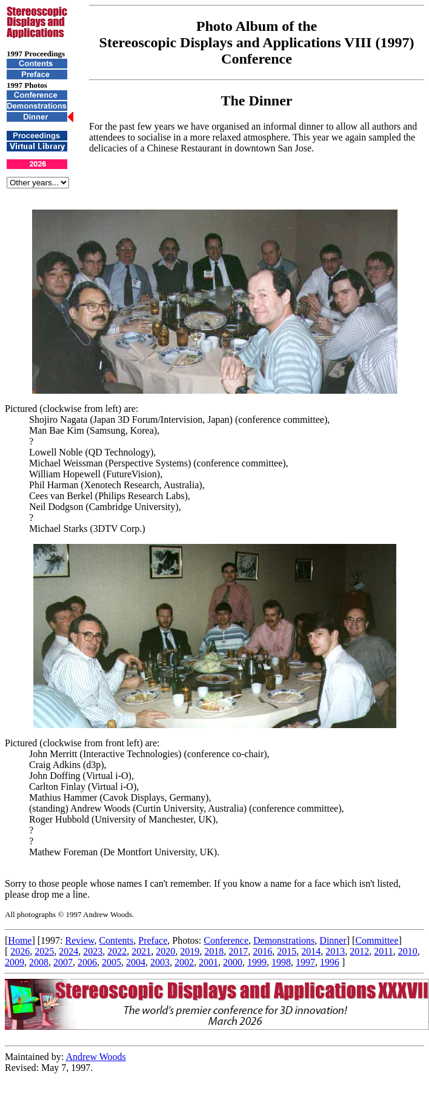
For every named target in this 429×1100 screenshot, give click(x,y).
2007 (63, 962)
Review (80, 940)
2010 (407, 951)
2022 (117, 951)
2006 (87, 962)
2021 (141, 951)
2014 (311, 951)
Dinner (332, 940)
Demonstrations (283, 940)
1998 (281, 962)
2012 (359, 951)
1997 (305, 962)
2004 (135, 962)
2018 (214, 951)
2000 (232, 962)
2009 (14, 962)
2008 (38, 962)
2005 (111, 962)
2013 (335, 951)
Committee (376, 940)
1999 (257, 962)
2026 (20, 951)
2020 (165, 951)
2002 (184, 962)
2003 (160, 962)
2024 (68, 951)
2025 (44, 951)
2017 (238, 951)
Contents (116, 940)
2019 (189, 951)
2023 (92, 951)
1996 (329, 962)
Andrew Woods (95, 1057)
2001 (208, 962)
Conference (226, 940)
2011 (383, 951)
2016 (262, 951)
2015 (286, 951)
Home (20, 940)
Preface (152, 940)
